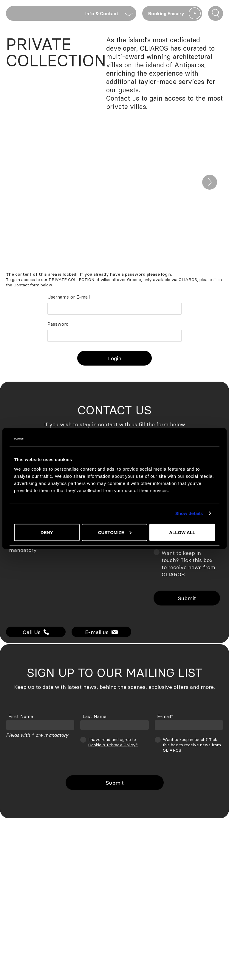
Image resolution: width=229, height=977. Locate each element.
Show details (189, 513)
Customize (114, 532)
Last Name (94, 716)
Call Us (36, 632)
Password (58, 324)
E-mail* (165, 716)
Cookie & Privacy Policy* (113, 744)
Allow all (182, 532)
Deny (47, 532)
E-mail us (101, 632)
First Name (20, 716)
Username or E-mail (68, 297)
